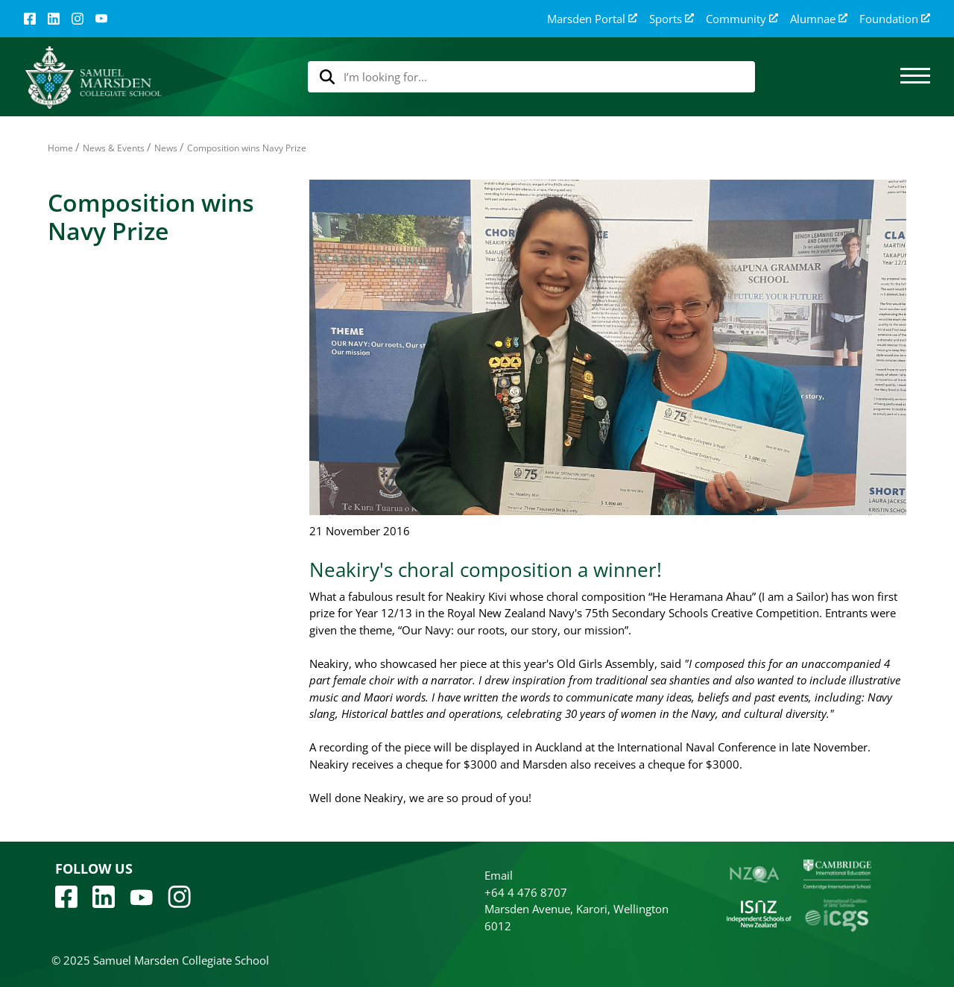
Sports (671, 19)
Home (60, 148)
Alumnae (818, 19)
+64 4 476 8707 (525, 892)
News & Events (114, 148)
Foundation (894, 19)
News (165, 148)
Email (498, 875)
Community (742, 19)
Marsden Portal (592, 19)
